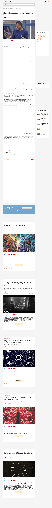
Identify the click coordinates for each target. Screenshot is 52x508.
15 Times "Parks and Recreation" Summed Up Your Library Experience (44, 119)
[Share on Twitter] (6, 40)
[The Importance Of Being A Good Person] (19, 469)
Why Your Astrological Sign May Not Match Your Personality (17, 341)
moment (12, 319)
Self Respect (39, 39)
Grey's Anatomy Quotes (41, 36)
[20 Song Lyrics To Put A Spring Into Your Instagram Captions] (19, 415)
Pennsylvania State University (7, 18)
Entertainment (7, 8)
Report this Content (6, 159)
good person (7, 495)
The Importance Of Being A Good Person (18, 453)
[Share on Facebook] (4, 40)
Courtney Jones (42, 125)
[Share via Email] (10, 40)
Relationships (7, 450)
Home (4, 8)
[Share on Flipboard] (12, 40)
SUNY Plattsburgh (6, 348)
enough (28, 317)
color (4, 483)
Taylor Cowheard (43, 134)
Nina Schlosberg (9, 346)
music (5, 326)
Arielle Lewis (42, 115)
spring (5, 439)
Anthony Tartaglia (9, 457)
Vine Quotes (39, 37)
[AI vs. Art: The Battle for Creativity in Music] (19, 242)
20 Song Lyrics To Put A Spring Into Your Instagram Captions (18, 398)
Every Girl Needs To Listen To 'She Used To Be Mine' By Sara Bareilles (18, 283)
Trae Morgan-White (8, 17)
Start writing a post (8, 4)
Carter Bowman (9, 403)
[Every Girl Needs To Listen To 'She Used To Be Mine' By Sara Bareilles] (19, 304)
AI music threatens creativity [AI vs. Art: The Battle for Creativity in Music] (14, 225)
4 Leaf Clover (39, 38)
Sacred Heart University (6, 458)
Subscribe (46, 495)
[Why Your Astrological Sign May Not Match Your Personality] (19, 358)
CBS (13, 40)
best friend (28, 318)
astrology (6, 383)
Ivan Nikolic (8, 230)
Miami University (6, 293)
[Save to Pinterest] (8, 40)
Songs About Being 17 (40, 35)
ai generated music (8, 268)
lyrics (11, 433)
